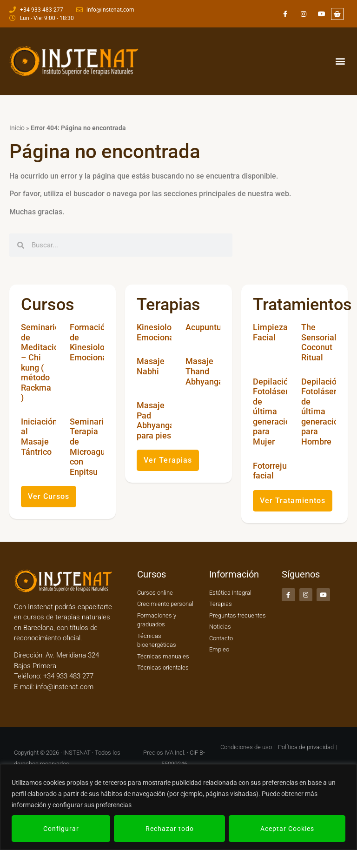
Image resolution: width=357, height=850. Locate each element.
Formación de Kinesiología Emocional (93, 342)
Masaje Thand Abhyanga (204, 371)
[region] (178, 807)
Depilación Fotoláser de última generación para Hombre (322, 412)
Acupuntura (207, 327)
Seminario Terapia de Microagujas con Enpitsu (93, 447)
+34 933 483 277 (67, 676)
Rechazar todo (169, 828)
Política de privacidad (306, 747)
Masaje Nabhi (151, 366)
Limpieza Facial (270, 332)
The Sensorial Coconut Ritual (319, 342)
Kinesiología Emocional (160, 332)
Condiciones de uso (246, 747)
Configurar (61, 828)
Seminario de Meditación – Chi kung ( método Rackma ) (42, 362)
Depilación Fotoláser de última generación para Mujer (274, 412)
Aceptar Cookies (287, 828)
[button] (340, 61)
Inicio (17, 128)
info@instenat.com (64, 687)
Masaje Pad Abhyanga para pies (155, 420)
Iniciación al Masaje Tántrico (39, 437)
